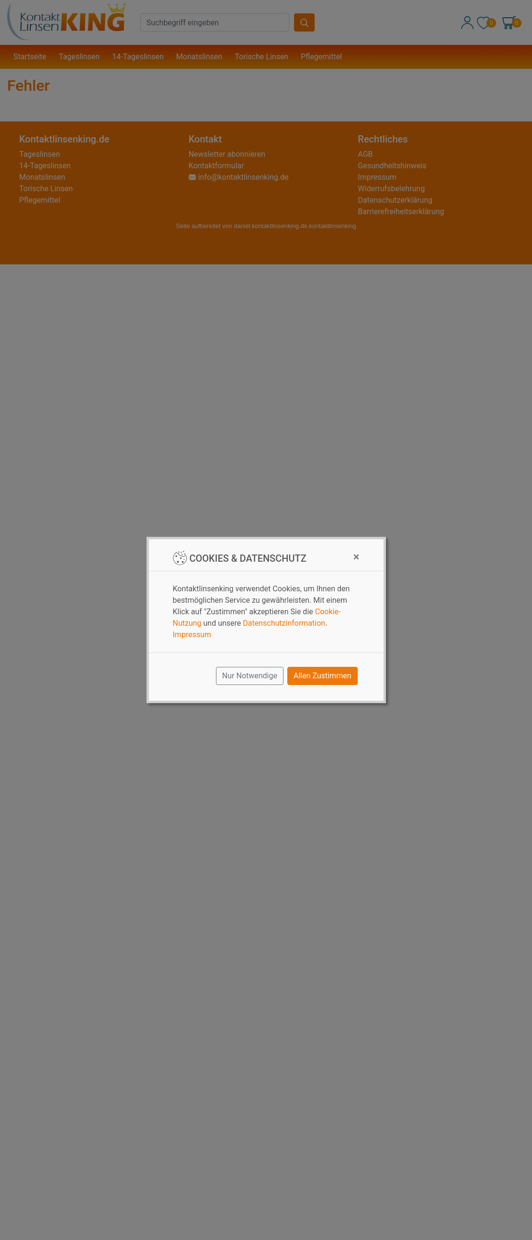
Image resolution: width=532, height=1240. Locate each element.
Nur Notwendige (249, 675)
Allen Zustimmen (322, 675)
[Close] (356, 557)
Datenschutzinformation (284, 623)
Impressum (192, 634)
